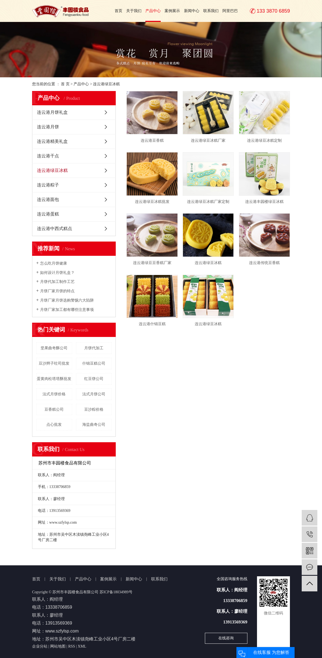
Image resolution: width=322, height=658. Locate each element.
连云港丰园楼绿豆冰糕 (264, 202)
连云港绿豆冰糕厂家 (208, 140)
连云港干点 (48, 156)
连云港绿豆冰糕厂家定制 (208, 202)
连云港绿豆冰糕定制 (264, 140)
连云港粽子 (48, 185)
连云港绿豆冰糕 (106, 84)
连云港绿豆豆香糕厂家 (152, 263)
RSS (71, 646)
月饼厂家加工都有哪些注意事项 (67, 310)
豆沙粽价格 (93, 409)
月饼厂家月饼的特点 (57, 291)
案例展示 (172, 11)
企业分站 (39, 646)
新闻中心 (191, 11)
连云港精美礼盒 (52, 141)
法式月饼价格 (54, 394)
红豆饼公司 (93, 379)
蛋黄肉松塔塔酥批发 (54, 379)
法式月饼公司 (93, 394)
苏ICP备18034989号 (116, 592)
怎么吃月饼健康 (53, 263)
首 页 (65, 84)
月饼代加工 (93, 348)
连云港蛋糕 (48, 214)
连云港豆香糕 (152, 140)
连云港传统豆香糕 (264, 263)
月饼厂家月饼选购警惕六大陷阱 (67, 300)
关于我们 (134, 11)
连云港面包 (48, 199)
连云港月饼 (48, 126)
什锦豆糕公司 (93, 363)
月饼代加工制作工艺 (57, 282)
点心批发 (54, 424)
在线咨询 (226, 638)
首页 (118, 11)
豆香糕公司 (54, 409)
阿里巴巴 (230, 11)
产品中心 (153, 11)
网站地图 (58, 646)
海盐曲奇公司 (93, 424)
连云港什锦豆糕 (152, 324)
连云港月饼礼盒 (52, 112)
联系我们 (211, 11)
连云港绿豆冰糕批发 (152, 202)
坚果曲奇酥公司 (54, 348)
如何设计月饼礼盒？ (57, 273)
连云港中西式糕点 (54, 228)
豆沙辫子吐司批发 (54, 363)
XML (82, 646)
